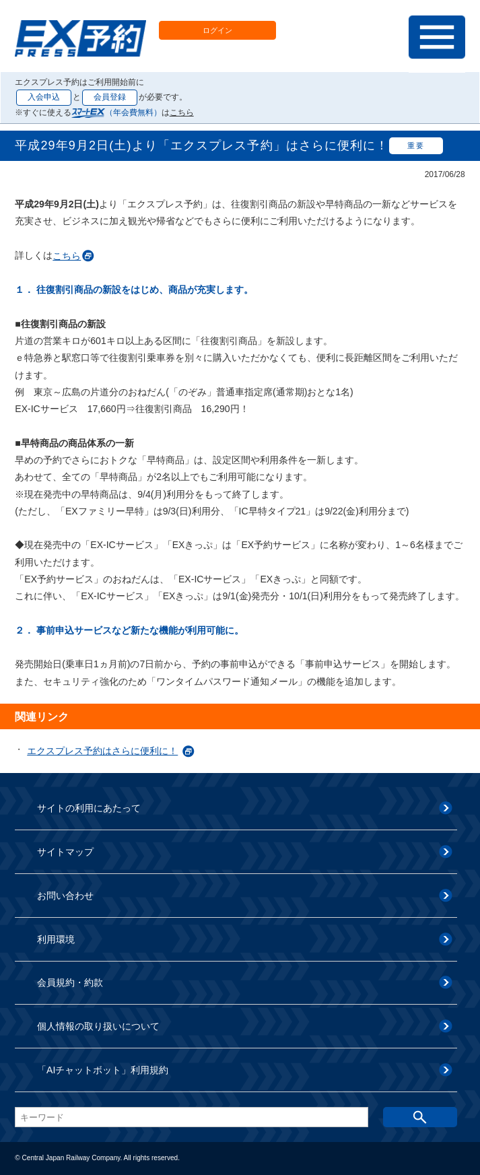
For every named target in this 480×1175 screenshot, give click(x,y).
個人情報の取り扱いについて (98, 1026)
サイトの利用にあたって (89, 808)
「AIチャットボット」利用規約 (102, 1070)
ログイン (217, 30)
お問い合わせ (65, 895)
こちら (182, 112)
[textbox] (191, 1117)
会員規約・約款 (70, 982)
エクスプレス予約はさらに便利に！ (102, 750)
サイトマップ (65, 851)
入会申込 (44, 97)
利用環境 (56, 939)
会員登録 (110, 97)
